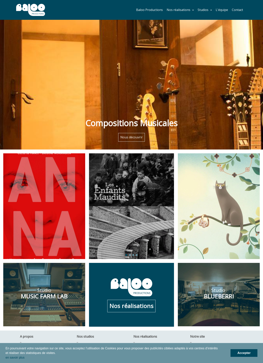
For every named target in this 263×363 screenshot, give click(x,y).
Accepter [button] (244, 353)
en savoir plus (15, 357)
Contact (237, 10)
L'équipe (222, 10)
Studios (203, 10)
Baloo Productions (149, 10)
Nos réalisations (179, 10)
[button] (95, 232)
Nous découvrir (131, 137)
